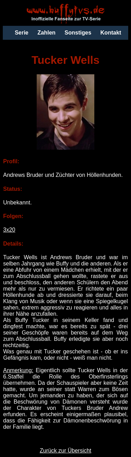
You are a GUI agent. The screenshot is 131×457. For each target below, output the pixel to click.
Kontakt (110, 33)
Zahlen (46, 33)
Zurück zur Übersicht (66, 451)
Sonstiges (78, 33)
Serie (21, 33)
